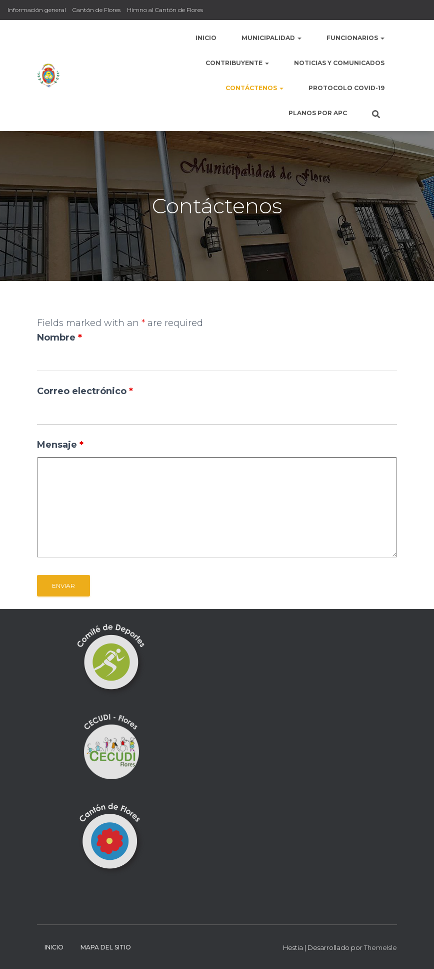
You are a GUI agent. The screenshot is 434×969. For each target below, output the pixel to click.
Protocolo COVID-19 (346, 88)
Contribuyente (237, 63)
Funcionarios (355, 38)
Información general (37, 10)
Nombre (59, 337)
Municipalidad (272, 38)
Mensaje (60, 444)
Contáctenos (255, 88)
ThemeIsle (380, 947)
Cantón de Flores (96, 10)
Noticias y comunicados (339, 63)
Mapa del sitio (105, 947)
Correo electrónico (85, 391)
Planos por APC (317, 113)
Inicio (206, 38)
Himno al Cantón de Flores (165, 10)
